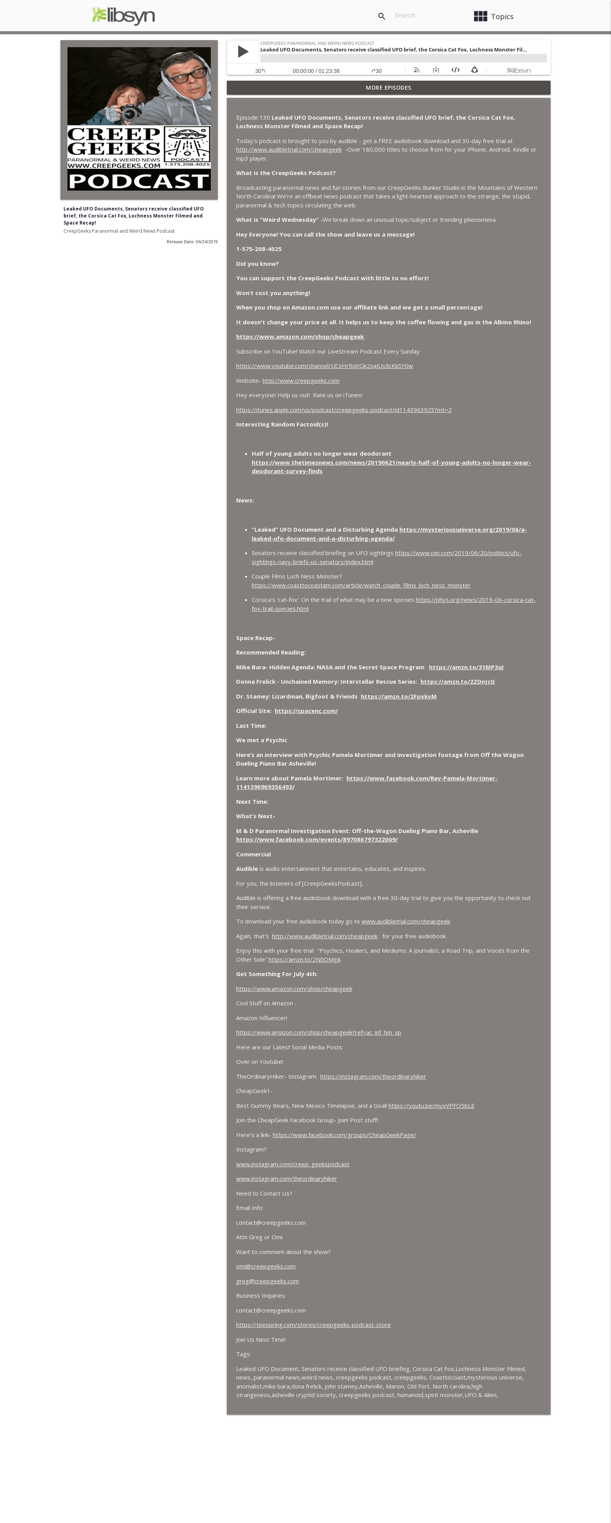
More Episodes (388, 87)
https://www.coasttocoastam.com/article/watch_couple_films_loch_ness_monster (361, 585)
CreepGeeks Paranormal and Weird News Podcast (119, 231)
